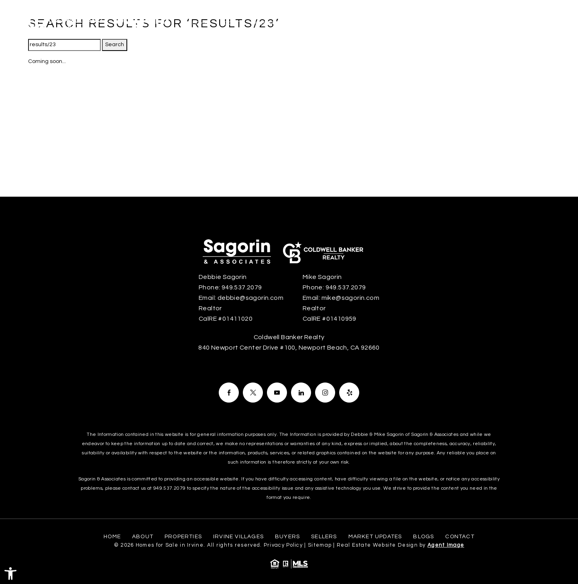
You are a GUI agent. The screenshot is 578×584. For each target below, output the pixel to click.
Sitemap (320, 545)
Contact (531, 23)
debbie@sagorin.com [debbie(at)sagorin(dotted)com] (250, 298)
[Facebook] (229, 393)
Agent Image (445, 545)
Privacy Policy (283, 545)
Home (200, 23)
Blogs (495, 23)
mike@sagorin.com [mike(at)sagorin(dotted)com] (350, 298)
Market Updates (449, 23)
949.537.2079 (169, 488)
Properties (269, 23)
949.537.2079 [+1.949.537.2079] (242, 287)
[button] (10, 573)
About (230, 23)
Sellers (402, 23)
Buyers (366, 23)
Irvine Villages (320, 23)
